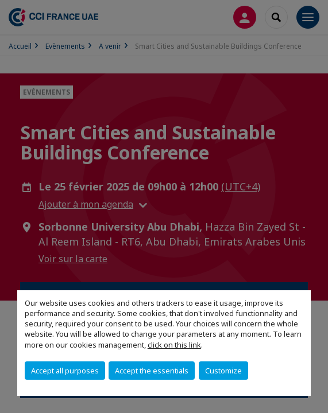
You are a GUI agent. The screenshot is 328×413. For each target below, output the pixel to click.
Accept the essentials (151, 370)
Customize (223, 370)
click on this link (174, 345)
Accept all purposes (65, 370)
